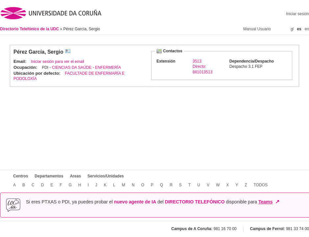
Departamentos (49, 176)
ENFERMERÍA (108, 67)
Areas (75, 176)
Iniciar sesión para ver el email (57, 61)
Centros (20, 176)
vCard (67, 51)
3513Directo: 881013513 (202, 66)
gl (292, 29)
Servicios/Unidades (105, 176)
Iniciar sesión (297, 14)
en (307, 29)
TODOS (261, 185)
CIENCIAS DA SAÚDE (72, 67)
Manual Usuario (257, 29)
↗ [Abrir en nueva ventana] (277, 201)
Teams (265, 201)
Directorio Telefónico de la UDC (30, 29)
